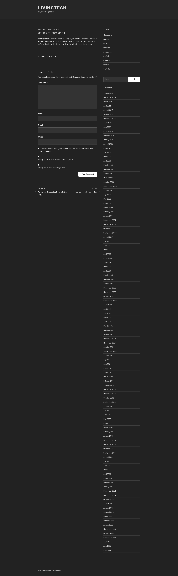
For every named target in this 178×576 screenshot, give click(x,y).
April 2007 (107, 254)
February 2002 (108, 483)
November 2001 (109, 495)
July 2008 (107, 195)
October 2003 (108, 398)
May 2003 (107, 419)
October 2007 (108, 229)
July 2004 (107, 360)
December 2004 (109, 339)
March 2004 (108, 377)
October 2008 (108, 182)
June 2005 (107, 313)
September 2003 (109, 402)
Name (41, 113)
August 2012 (108, 123)
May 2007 (107, 250)
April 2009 (107, 161)
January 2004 (108, 385)
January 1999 (108, 525)
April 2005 (107, 322)
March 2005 (108, 326)
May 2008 (107, 199)
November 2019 (109, 97)
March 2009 (108, 165)
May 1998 (107, 550)
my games (107, 60)
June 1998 (107, 546)
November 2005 (109, 292)
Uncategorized (48, 56)
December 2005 (109, 288)
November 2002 (109, 444)
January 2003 (108, 436)
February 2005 (109, 330)
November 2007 (109, 224)
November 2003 (109, 394)
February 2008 (109, 212)
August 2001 (108, 504)
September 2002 (109, 453)
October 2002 (108, 449)
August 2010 (108, 144)
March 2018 (107, 102)
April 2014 (107, 106)
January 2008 (108, 216)
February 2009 (109, 169)
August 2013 (108, 110)
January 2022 (108, 93)
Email (41, 125)
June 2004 (107, 364)
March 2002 (108, 478)
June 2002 (107, 466)
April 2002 (107, 474)
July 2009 (107, 152)
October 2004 (108, 347)
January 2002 (108, 487)
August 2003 (108, 406)
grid (56, 29)
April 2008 (107, 203)
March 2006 (108, 275)
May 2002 (107, 470)
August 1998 (108, 542)
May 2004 (107, 368)
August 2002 (108, 457)
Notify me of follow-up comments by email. (56, 159)
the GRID (106, 69)
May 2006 (107, 267)
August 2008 (108, 191)
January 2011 (108, 140)
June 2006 (107, 262)
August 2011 (108, 131)
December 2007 (109, 220)
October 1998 (108, 533)
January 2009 (108, 174)
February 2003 (108, 432)
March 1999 (107, 516)
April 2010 (107, 148)
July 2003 (106, 411)
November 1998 (109, 529)
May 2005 (107, 317)
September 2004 (110, 351)
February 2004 (109, 381)
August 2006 (108, 258)
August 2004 (108, 356)
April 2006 (107, 271)
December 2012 (109, 119)
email (105, 43)
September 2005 (110, 301)
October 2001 (108, 499)
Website (42, 137)
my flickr (106, 56)
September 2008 (110, 186)
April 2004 (107, 372)
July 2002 (106, 461)
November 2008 (109, 178)
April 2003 (107, 423)
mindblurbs (107, 52)
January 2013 (108, 114)
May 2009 (107, 157)
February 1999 (108, 521)
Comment (43, 82)
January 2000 (108, 512)
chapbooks (107, 35)
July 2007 (106, 241)
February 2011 (108, 136)
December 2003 (109, 389)
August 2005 (108, 305)
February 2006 (109, 279)
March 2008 (108, 207)
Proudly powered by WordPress (49, 571)
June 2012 (107, 127)
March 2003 (108, 428)
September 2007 (109, 233)
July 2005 (107, 309)
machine (106, 48)
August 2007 (108, 237)
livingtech (52, 7)
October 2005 (108, 296)
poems (106, 65)
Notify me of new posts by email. (51, 168)
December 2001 (109, 491)
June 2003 (107, 415)
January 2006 (108, 284)
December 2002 (109, 440)
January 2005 (108, 334)
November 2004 (109, 343)
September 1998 (109, 538)
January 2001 (108, 508)
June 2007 (107, 246)
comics (106, 39)
